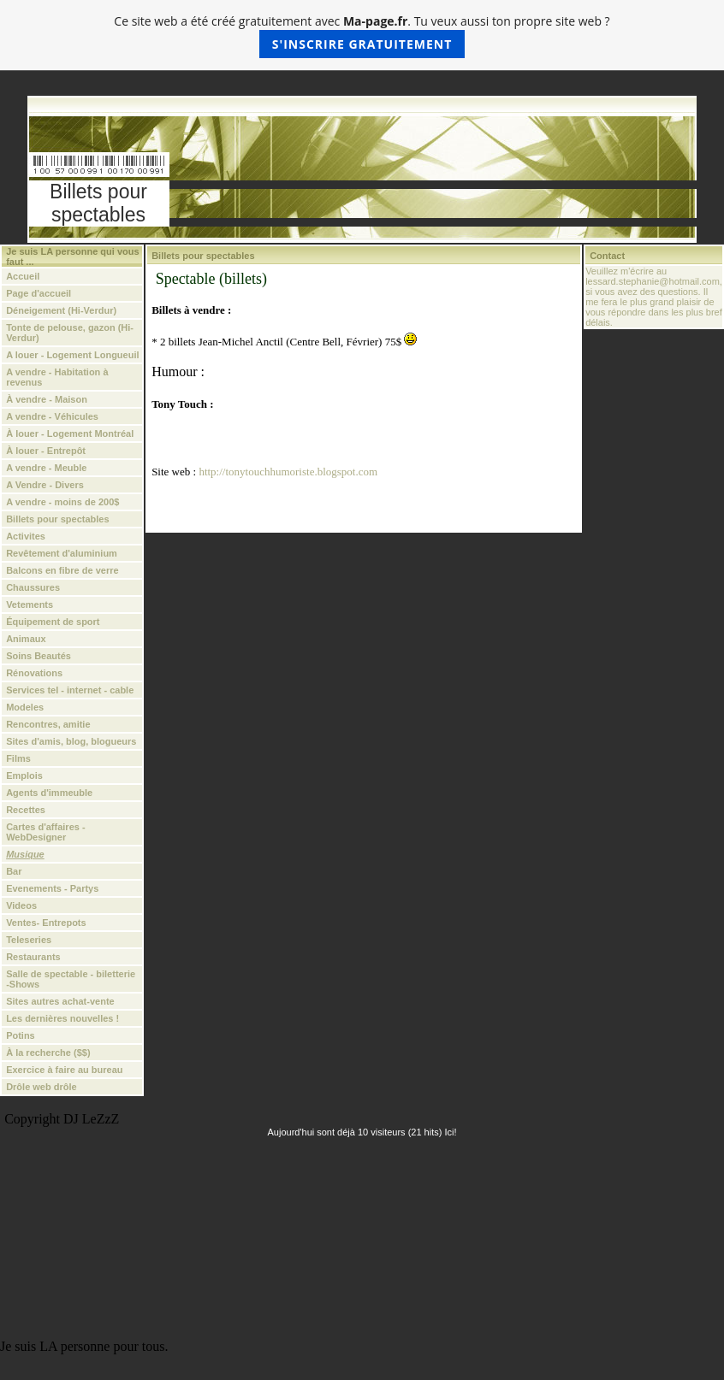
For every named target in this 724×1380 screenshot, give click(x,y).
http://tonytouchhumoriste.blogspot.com (288, 471)
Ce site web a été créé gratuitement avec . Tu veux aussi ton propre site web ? (361, 35)
